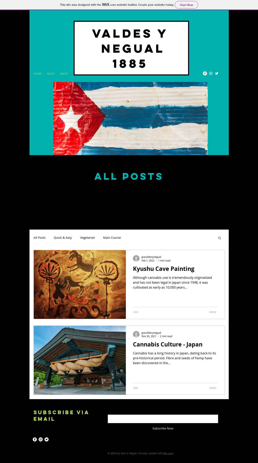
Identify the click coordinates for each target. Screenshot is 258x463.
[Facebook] (205, 73)
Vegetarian (87, 237)
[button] (219, 238)
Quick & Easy (63, 237)
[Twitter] (217, 73)
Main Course (112, 237)
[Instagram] (211, 73)
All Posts (40, 237)
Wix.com (168, 453)
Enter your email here (123, 411)
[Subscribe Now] (163, 428)
